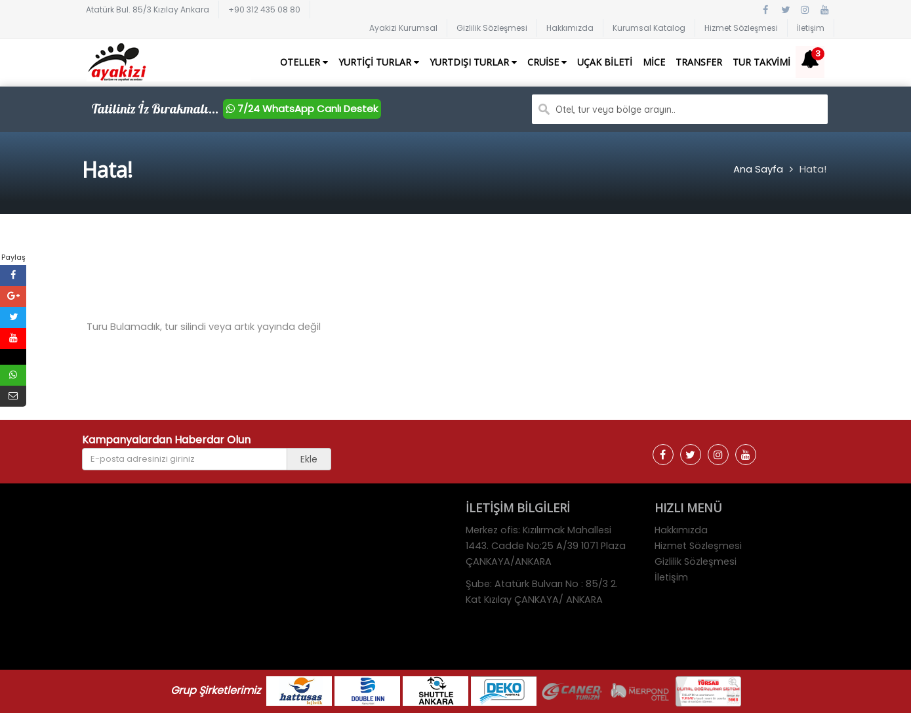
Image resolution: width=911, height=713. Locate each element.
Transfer (699, 62)
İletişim (810, 27)
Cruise (547, 62)
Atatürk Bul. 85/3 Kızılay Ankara (147, 9)
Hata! (813, 169)
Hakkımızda (570, 27)
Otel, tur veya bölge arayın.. (616, 109)
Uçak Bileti (604, 62)
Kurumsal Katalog (649, 27)
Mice (654, 62)
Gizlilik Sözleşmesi (491, 27)
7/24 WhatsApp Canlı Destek (302, 108)
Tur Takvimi (761, 62)
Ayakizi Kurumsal (403, 27)
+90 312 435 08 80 (264, 9)
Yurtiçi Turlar (378, 62)
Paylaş (13, 257)
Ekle (308, 459)
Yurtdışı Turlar (473, 62)
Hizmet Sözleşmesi (741, 27)
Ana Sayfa (758, 169)
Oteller (304, 62)
